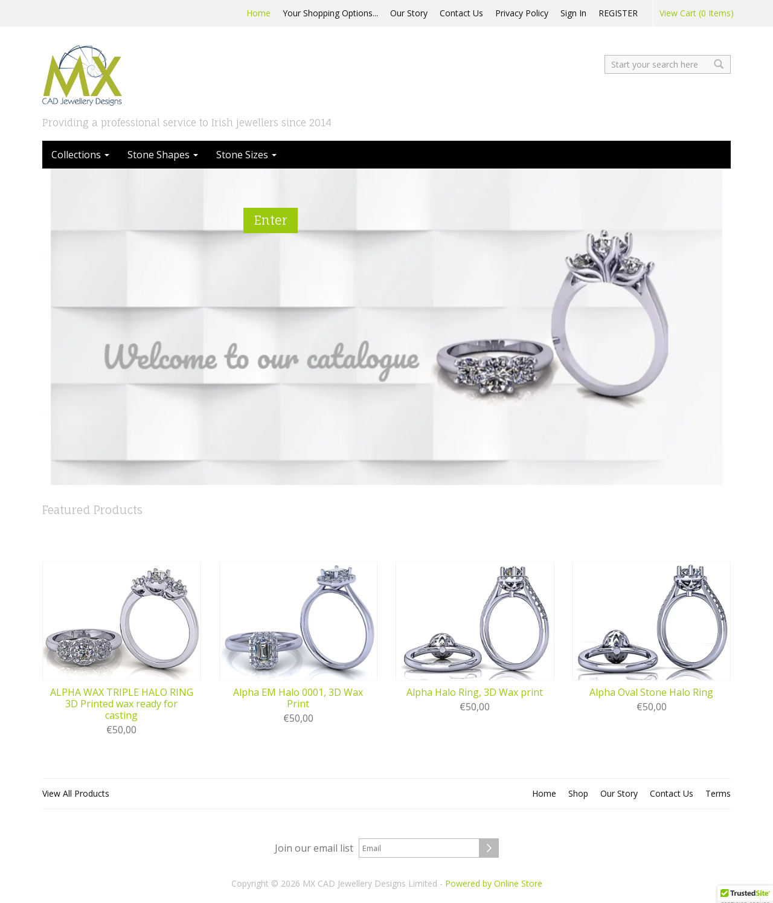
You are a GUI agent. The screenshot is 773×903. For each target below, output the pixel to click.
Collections (80, 154)
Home (258, 13)
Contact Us (461, 13)
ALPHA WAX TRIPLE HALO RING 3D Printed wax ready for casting (121, 704)
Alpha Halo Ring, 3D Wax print (474, 692)
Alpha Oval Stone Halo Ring (651, 692)
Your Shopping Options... (330, 13)
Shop (578, 793)
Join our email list (314, 848)
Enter (270, 220)
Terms (718, 793)
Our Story (409, 13)
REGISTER (618, 13)
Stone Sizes (246, 154)
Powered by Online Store (493, 883)
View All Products (75, 793)
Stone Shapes (162, 154)
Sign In (573, 13)
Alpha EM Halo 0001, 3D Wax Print (298, 698)
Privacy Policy (521, 13)
